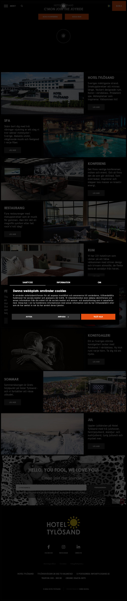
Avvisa (29, 317)
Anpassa (63, 317)
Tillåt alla (98, 317)
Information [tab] (63, 282)
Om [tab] (99, 282)
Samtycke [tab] (28, 282)
